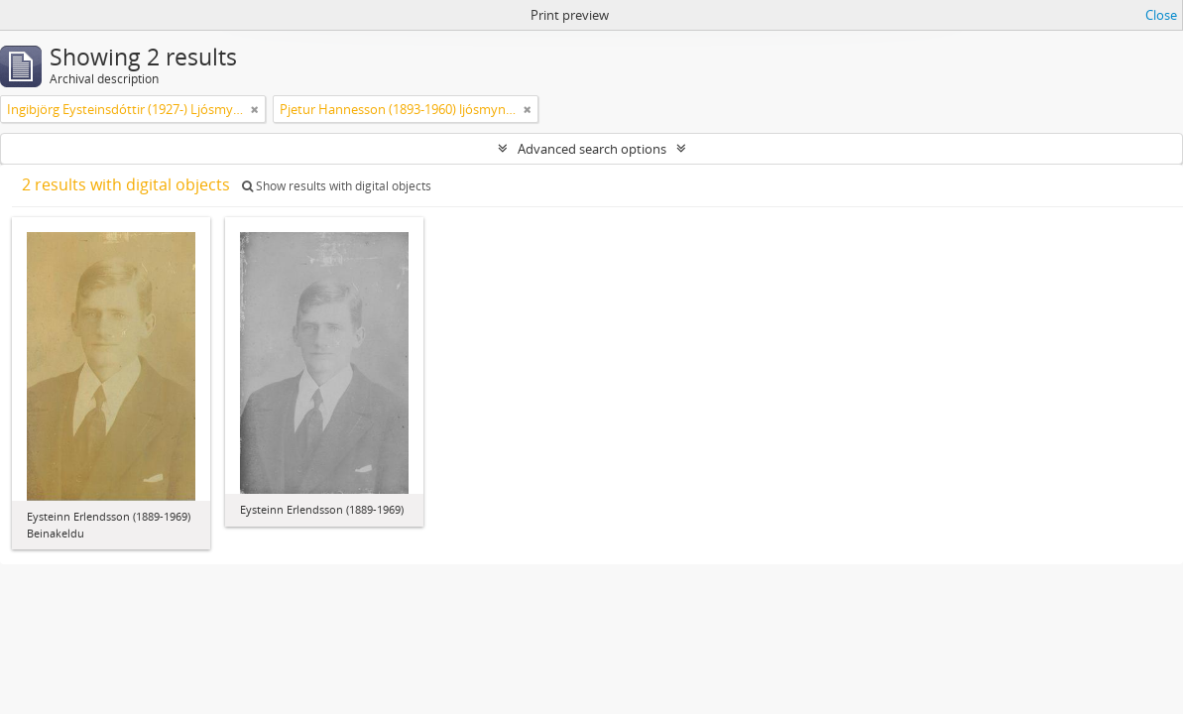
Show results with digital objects (336, 186)
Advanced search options (592, 149)
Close (1161, 15)
